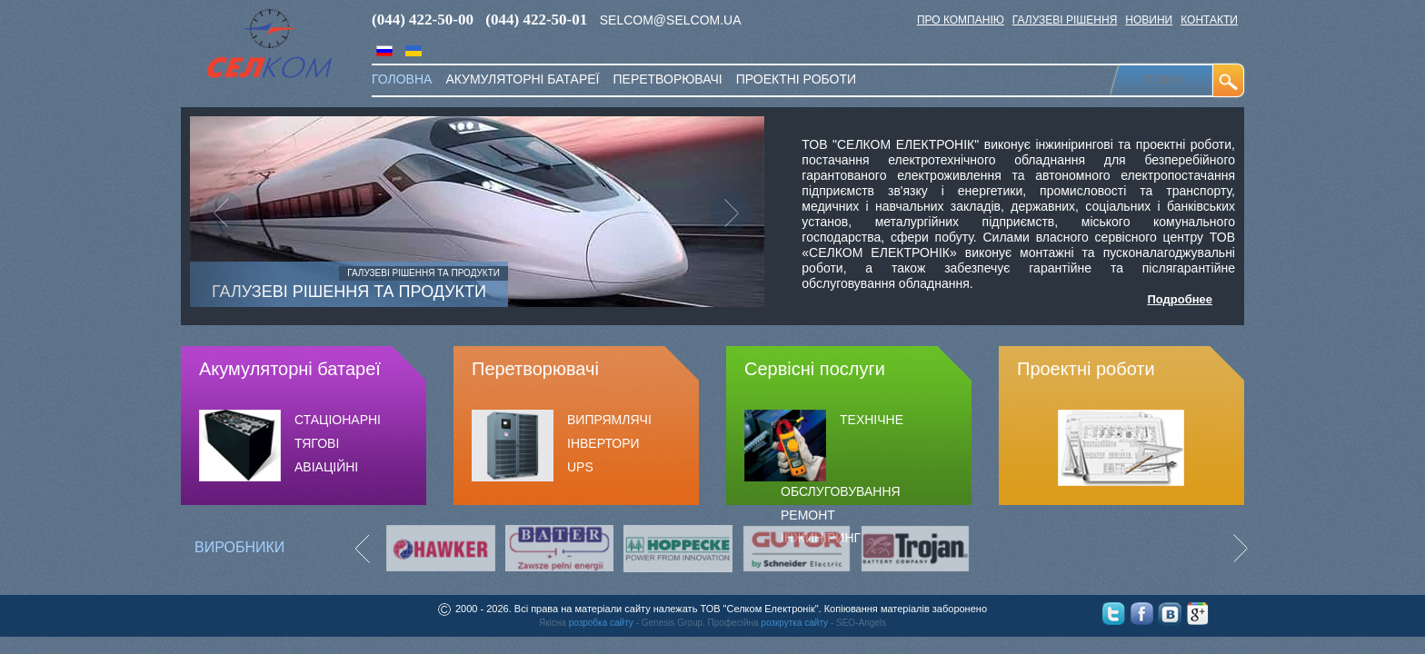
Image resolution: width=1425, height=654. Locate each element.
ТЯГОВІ (316, 443)
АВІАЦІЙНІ (326, 467)
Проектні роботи (796, 79)
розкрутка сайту (794, 623)
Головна (402, 79)
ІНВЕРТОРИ (603, 443)
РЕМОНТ (808, 515)
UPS (580, 467)
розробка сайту (601, 623)
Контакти (1209, 20)
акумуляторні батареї (522, 79)
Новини (1148, 20)
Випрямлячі (609, 419)
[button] (233, 211)
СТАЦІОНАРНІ (337, 419)
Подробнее (1179, 299)
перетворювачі (667, 79)
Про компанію (960, 20)
